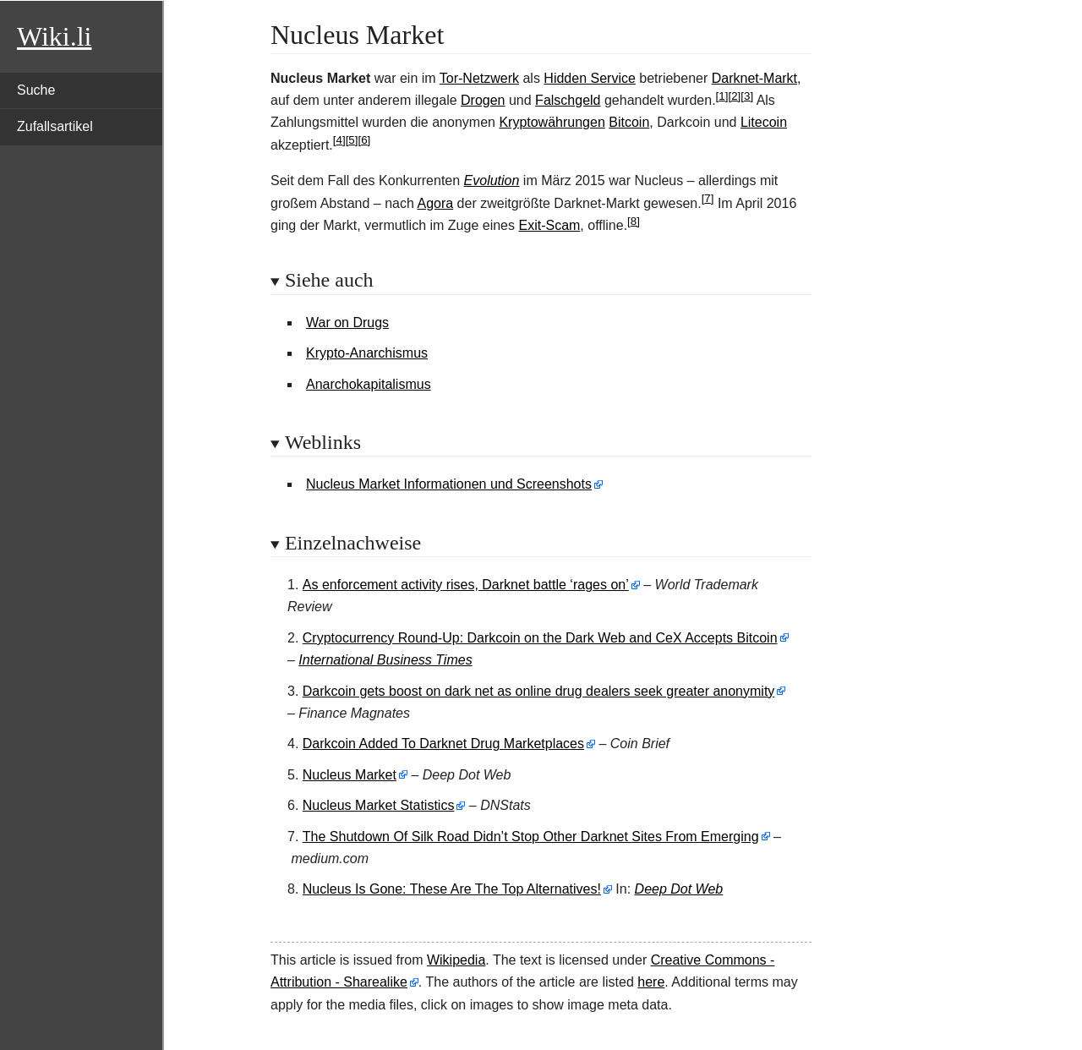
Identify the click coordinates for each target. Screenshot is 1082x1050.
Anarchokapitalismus (368, 384)
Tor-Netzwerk (479, 78)
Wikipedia (456, 960)
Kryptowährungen (551, 122)
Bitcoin (629, 122)
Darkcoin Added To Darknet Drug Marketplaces (443, 743)
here (650, 982)
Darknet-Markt (754, 78)
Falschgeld (567, 100)
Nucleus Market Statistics (379, 805)
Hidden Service (590, 78)
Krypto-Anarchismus (367, 353)
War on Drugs (347, 322)
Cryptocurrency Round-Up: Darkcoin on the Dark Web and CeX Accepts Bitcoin (540, 638)
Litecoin (763, 122)
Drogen (483, 100)
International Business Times (385, 660)
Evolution (492, 180)
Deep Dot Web (679, 889)
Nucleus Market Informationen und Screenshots (449, 484)
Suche (36, 90)
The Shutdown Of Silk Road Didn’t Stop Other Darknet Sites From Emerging (531, 836)
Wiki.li (54, 36)
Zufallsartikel (55, 126)
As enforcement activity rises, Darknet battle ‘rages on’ (466, 584)
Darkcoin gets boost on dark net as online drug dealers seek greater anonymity (539, 691)
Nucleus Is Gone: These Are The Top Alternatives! (452, 889)
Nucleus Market (349, 775)
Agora (435, 203)
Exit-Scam (549, 225)
